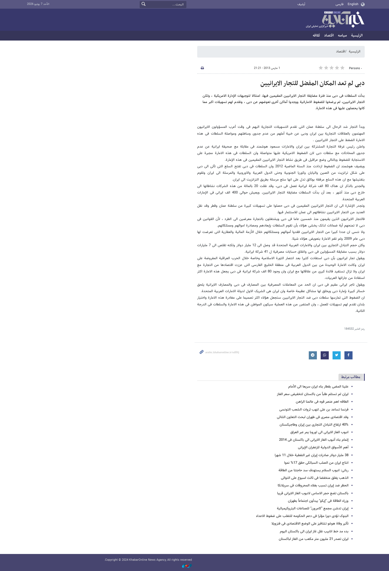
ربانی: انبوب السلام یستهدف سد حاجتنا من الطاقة (313, 470)
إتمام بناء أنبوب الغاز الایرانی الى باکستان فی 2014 (313, 440)
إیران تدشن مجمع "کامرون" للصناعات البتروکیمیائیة (312, 508)
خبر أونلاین (335, 20)
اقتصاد (329, 35)
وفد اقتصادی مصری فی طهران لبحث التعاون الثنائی (312, 417)
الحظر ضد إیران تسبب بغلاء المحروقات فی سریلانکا (313, 485)
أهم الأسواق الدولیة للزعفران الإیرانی (323, 447)
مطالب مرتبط (350, 377)
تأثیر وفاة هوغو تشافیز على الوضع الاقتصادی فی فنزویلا (309, 523)
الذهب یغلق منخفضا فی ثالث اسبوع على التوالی (314, 478)
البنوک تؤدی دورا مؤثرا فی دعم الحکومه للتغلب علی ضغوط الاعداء (302, 516)
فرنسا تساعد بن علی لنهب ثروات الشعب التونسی (313, 409)
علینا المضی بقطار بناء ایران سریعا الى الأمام (318, 386)
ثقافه (316, 35)
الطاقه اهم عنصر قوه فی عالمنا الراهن (322, 402)
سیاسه (342, 35)
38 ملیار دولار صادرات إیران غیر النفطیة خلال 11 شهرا (311, 455)
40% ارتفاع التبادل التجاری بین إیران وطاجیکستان (314, 425)
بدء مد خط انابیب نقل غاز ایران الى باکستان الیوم (314, 531)
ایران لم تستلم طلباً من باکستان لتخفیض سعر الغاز (312, 394)
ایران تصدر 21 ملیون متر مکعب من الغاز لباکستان (313, 539)
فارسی (339, 4)
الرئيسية (357, 35)
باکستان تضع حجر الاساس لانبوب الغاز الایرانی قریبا (312, 493)
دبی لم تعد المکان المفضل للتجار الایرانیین (312, 83)
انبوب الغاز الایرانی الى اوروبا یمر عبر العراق (319, 432)
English (353, 4)
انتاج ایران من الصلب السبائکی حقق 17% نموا (316, 463)
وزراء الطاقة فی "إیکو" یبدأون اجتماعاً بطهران (318, 501)
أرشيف (301, 4)
